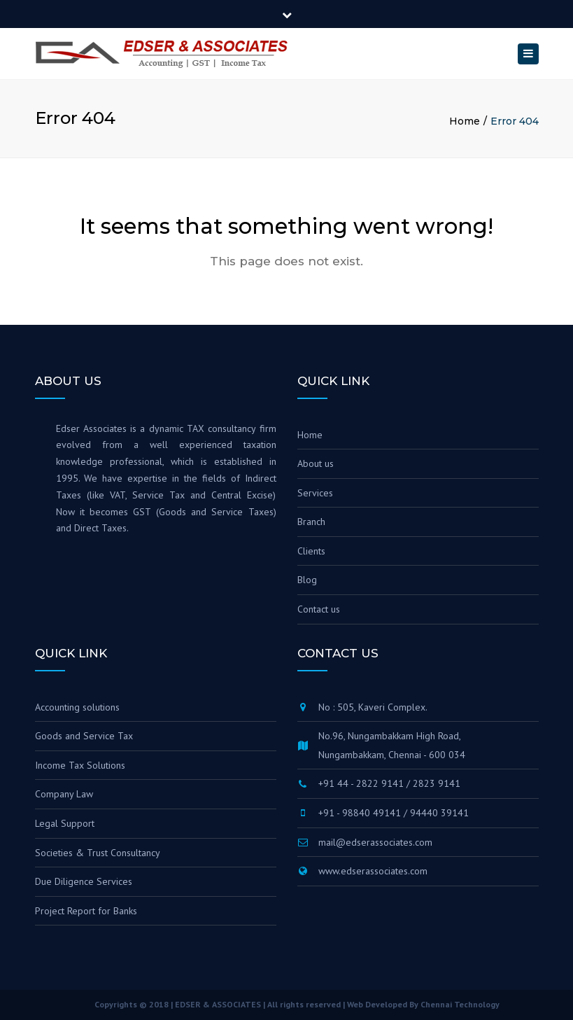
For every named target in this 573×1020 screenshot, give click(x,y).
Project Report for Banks (86, 910)
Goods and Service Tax (84, 735)
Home (464, 121)
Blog (307, 579)
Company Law (64, 794)
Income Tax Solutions (80, 765)
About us (315, 463)
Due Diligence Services (83, 881)
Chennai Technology (460, 1004)
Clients (311, 551)
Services (315, 493)
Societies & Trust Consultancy (97, 852)
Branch (311, 521)
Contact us (318, 609)
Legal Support (64, 823)
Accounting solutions (77, 707)
